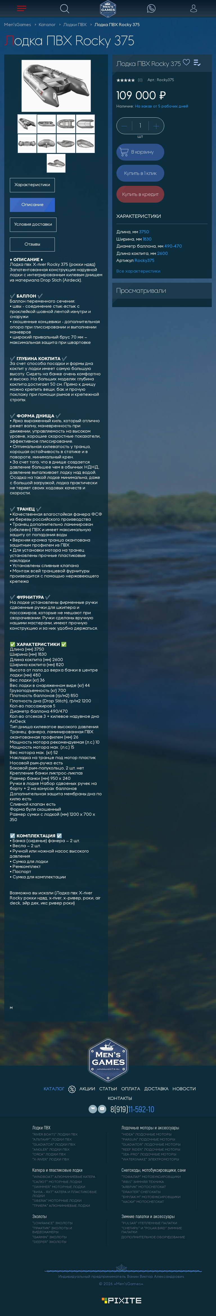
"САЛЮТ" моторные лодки (57, 1182)
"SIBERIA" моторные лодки (57, 1201)
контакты (120, 1099)
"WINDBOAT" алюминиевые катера (63, 1177)
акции (81, 1089)
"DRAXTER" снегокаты (141, 1192)
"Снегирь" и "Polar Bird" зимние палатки (152, 1230)
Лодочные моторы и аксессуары (150, 1127)
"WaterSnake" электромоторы (150, 1159)
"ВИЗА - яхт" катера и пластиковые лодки (64, 1194)
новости (184, 1089)
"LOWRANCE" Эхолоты (52, 1223)
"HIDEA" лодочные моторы (147, 1134)
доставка (156, 1089)
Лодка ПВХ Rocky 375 (117, 25)
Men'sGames (17, 25)
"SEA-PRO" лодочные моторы (149, 1154)
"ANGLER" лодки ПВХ (50, 1149)
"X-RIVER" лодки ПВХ (50, 1159)
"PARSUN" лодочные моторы (148, 1139)
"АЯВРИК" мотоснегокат (144, 1187)
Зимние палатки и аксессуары (148, 1216)
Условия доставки (33, 225)
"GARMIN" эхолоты (49, 1237)
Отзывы (32, 244)
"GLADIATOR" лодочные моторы (151, 1144)
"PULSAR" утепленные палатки (149, 1223)
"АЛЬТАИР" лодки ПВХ (52, 1139)
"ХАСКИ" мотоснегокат (143, 1202)
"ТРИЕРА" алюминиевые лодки (61, 1206)
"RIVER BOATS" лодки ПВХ (55, 1134)
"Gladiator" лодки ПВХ (53, 1144)
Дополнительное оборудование (153, 1237)
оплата (130, 1089)
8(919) (132, 1109)
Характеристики (32, 185)
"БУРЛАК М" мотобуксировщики (151, 1197)
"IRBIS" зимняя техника (143, 1182)
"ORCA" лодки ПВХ (49, 1154)
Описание (32, 205)
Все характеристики (138, 271)
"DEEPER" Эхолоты (49, 1242)
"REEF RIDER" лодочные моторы (151, 1149)
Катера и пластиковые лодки (57, 1170)
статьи (108, 1089)
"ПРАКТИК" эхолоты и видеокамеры (52, 1230)
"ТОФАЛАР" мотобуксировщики (151, 1177)
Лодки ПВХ (75, 25)
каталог (54, 1089)
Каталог (47, 25)
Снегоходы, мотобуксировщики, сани (154, 1170)
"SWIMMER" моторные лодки (58, 1187)
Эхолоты (39, 1216)
